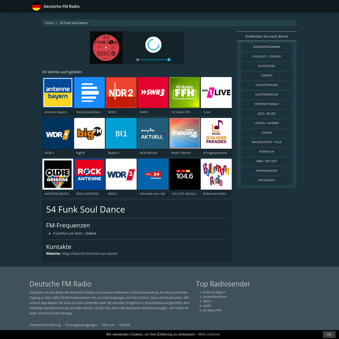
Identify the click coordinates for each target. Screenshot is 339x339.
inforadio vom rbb (152, 194)
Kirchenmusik (267, 171)
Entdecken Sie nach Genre (267, 36)
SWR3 (144, 112)
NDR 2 (112, 112)
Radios (49, 23)
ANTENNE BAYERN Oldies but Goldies (71, 194)
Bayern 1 (114, 153)
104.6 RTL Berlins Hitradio (189, 194)
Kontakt (124, 325)
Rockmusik (266, 180)
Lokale (266, 132)
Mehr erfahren (209, 334)
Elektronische (267, 94)
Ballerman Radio (214, 194)
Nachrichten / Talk (267, 142)
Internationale (267, 104)
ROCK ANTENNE (87, 194)
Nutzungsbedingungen (81, 325)
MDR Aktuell (148, 153)
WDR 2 (112, 194)
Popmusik (266, 151)
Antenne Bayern (56, 112)
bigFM (80, 153)
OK (329, 334)
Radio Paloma (181, 153)
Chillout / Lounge (267, 56)
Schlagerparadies (215, 153)
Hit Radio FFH (180, 112)
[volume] (155, 59)
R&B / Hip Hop (267, 161)
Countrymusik (267, 85)
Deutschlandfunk (88, 112)
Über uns (108, 325)
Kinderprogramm (266, 47)
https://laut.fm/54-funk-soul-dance (89, 253)
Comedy (267, 75)
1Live (206, 112)
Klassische (267, 66)
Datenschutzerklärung (45, 325)
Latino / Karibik (267, 123)
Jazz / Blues (267, 113)
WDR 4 (49, 153)
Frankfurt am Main (68, 233)
